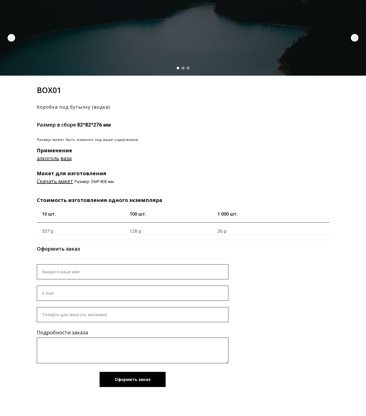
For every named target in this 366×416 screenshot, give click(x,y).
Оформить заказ (132, 379)
